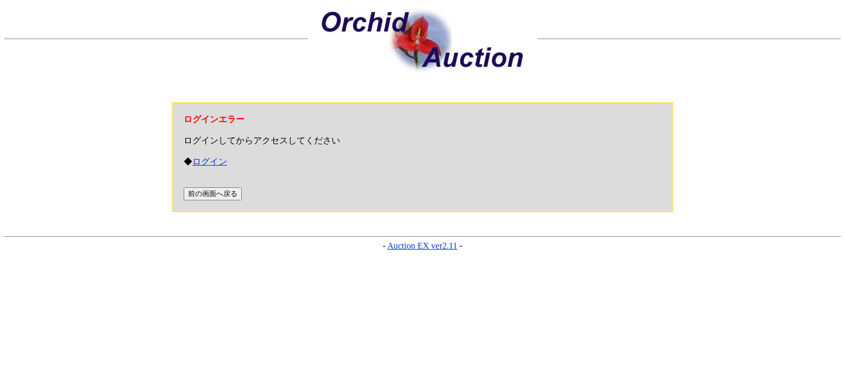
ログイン (209, 161)
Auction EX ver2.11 (422, 245)
